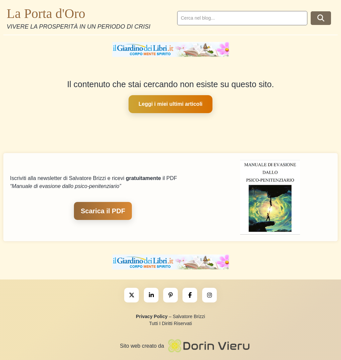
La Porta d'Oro (46, 13)
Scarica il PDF (103, 211)
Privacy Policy (152, 316)
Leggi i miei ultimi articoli (170, 104)
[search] (242, 18)
